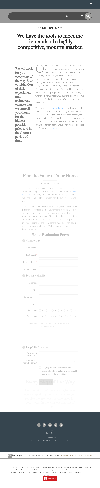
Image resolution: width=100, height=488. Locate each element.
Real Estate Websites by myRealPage (81, 455)
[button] (39, 425)
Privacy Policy (65, 455)
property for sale (59, 108)
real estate (56, 128)
